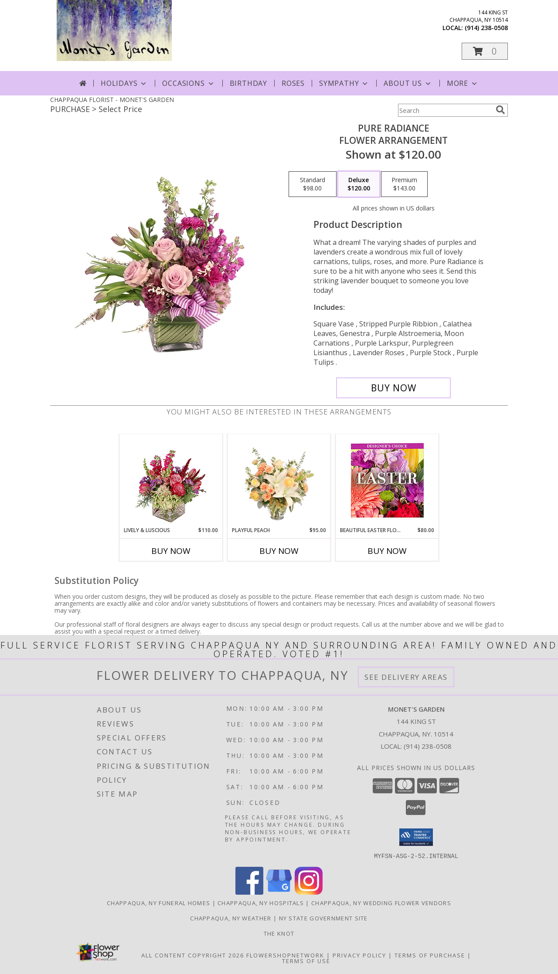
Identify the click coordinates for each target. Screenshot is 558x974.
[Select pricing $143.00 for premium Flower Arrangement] (404, 184)
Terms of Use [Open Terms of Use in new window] (306, 960)
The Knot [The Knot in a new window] (279, 933)
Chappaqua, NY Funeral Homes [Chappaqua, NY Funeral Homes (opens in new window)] (158, 902)
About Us (408, 83)
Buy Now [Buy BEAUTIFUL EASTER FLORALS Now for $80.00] (387, 551)
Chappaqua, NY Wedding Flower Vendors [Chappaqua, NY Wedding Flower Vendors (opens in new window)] (381, 902)
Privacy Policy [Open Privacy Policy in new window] (359, 955)
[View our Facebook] (249, 892)
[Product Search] (445, 110)
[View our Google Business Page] (279, 892)
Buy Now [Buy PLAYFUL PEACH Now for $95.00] (279, 551)
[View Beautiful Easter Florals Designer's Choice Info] (387, 480)
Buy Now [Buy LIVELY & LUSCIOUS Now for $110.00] (171, 551)
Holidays (124, 83)
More (463, 83)
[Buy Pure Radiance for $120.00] (393, 387)
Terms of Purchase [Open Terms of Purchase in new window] (430, 955)
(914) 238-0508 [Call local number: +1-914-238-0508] (486, 28)
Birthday (248, 83)
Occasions (188, 83)
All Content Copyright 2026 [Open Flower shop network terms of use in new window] (192, 955)
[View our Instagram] (309, 892)
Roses (293, 83)
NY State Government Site (323, 918)
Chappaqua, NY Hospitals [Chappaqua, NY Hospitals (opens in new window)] (261, 902)
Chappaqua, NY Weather (230, 918)
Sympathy (344, 83)
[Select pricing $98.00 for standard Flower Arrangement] (312, 184)
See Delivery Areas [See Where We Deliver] (406, 677)
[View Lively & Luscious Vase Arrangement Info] (171, 480)
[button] (485, 51)
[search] (500, 110)
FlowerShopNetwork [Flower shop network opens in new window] (285, 955)
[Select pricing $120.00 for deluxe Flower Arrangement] (358, 184)
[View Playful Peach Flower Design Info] (279, 480)
